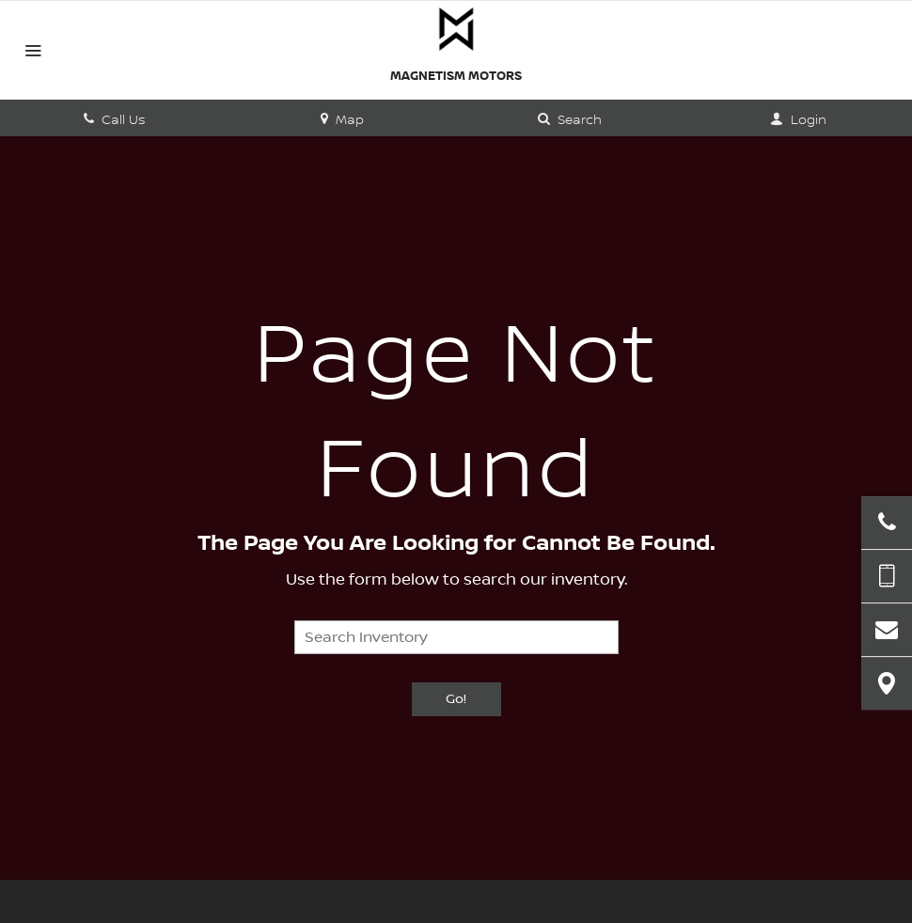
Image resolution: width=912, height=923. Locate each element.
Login (798, 120)
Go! (456, 699)
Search (570, 120)
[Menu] (33, 52)
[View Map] (886, 683)
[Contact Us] (886, 629)
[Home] (456, 29)
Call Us (114, 120)
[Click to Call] (886, 522)
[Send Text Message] (886, 576)
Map (342, 120)
